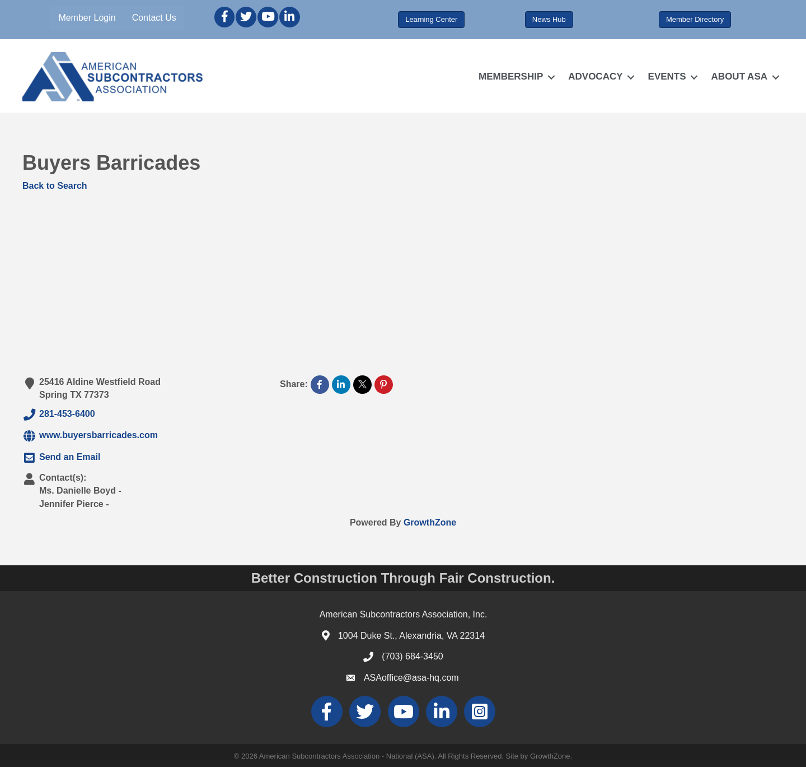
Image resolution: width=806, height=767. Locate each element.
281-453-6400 (58, 414)
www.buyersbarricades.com (90, 436)
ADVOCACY (595, 76)
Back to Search (54, 185)
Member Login (86, 17)
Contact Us (154, 17)
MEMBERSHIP (511, 76)
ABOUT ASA (739, 76)
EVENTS (667, 76)
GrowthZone (430, 522)
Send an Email (61, 458)
